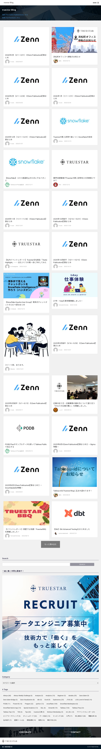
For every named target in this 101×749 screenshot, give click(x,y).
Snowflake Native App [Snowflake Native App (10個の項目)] (12, 708)
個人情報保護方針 (7, 746)
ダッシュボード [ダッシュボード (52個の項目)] (30, 716)
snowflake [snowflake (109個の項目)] (52, 704)
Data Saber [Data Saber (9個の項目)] (84, 695)
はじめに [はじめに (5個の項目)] (70, 712)
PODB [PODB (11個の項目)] (6, 704)
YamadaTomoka (63, 305)
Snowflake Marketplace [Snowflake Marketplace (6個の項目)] (69, 704)
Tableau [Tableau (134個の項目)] (64, 708)
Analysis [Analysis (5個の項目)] (39, 695)
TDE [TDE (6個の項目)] (19, 712)
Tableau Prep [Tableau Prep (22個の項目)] (78, 708)
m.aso (12, 61)
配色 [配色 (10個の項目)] (42, 720)
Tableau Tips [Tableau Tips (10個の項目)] (9, 712)
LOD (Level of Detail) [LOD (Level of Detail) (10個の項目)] (83, 700)
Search (82, 564)
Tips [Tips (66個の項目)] (28, 712)
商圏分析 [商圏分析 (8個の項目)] (92, 716)
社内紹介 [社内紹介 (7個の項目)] (7, 720)
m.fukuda (13, 309)
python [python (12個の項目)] (40, 704)
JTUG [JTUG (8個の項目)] (70, 700)
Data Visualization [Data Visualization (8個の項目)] (27, 700)
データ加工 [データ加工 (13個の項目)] (45, 716)
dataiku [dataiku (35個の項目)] (72, 695)
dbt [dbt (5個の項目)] (39, 700)
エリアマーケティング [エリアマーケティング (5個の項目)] (11, 716)
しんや (61, 410)
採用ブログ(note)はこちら (11, 18)
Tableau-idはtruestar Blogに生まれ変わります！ (72, 491)
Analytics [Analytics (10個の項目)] (50, 695)
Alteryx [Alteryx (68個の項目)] (7, 695)
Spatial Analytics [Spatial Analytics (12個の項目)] (31, 708)
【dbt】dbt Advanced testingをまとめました (71, 529)
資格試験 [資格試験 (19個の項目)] (31, 720)
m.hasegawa (14, 266)
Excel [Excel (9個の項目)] (47, 700)
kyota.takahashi (63, 533)
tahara (61, 141)
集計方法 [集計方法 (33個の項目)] (52, 720)
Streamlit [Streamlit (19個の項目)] (52, 708)
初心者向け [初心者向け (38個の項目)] (80, 716)
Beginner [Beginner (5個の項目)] (62, 695)
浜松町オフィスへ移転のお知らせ (66, 57)
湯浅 (60, 61)
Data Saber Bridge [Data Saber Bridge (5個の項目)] (10, 700)
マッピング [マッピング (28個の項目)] (58, 716)
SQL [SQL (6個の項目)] (43, 708)
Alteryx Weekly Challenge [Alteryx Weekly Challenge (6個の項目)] (23, 695)
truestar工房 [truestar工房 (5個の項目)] (39, 712)
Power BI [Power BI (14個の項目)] (17, 704)
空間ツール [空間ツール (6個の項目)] (19, 720)
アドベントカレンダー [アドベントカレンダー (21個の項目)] (86, 712)
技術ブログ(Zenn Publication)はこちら (15, 15)
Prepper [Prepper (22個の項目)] (29, 704)
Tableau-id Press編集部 (17, 184)
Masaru (12, 369)
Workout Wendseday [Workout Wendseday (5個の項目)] (55, 712)
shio (60, 184)
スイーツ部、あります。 (15, 365)
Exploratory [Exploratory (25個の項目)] (58, 700)
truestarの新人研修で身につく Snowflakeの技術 (72, 137)
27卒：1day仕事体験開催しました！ (68, 301)
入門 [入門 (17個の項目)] (69, 716)
